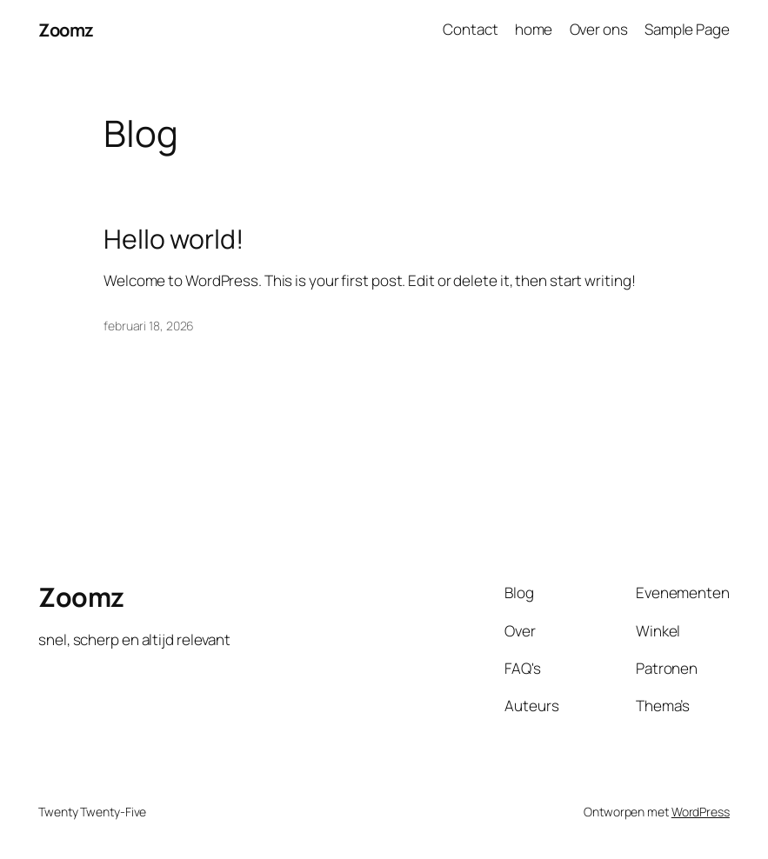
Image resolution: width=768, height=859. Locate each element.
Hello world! (174, 239)
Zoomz (66, 29)
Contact (470, 29)
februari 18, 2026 (149, 325)
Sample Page (687, 29)
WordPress (700, 811)
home (534, 29)
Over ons (599, 29)
